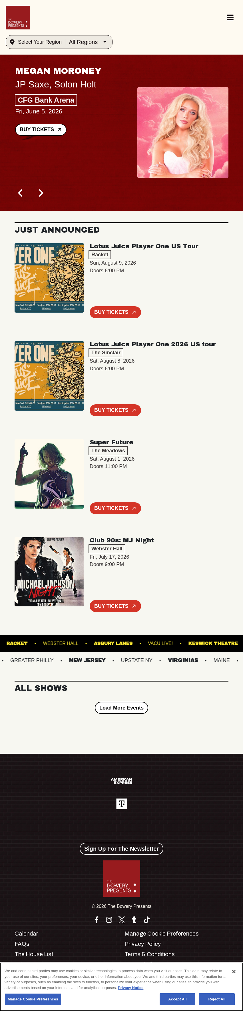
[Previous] (21, 193)
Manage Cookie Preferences (161, 933)
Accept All (177, 999)
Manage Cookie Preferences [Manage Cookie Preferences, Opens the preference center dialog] (33, 999)
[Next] (40, 193)
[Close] (234, 971)
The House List (34, 954)
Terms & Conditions (149, 954)
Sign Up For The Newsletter (121, 849)
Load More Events (121, 708)
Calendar (26, 933)
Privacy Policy (142, 944)
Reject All (216, 999)
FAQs (22, 944)
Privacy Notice (131, 988)
